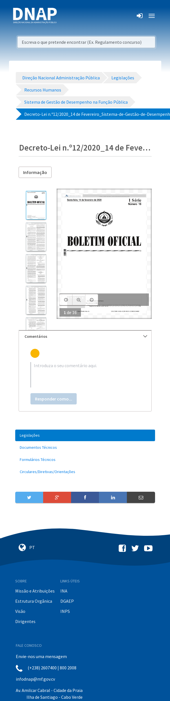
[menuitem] (85, 435)
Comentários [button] (86, 336)
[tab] (85, 336)
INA (63, 591)
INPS (65, 611)
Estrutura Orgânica (33, 601)
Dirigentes (25, 621)
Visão (20, 611)
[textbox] (85, 374)
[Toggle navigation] (65, 16)
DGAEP (67, 601)
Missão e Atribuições (35, 591)
